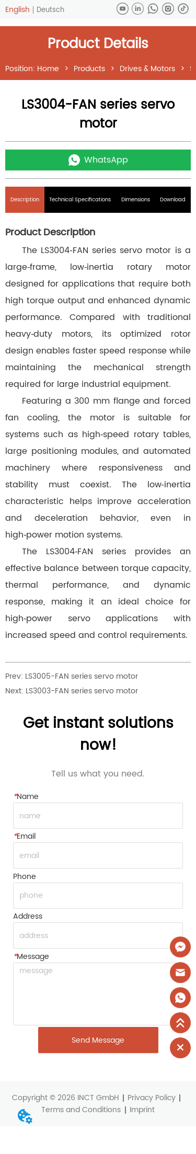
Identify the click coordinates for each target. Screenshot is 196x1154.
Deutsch (50, 10)
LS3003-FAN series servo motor (82, 691)
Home (48, 69)
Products (89, 69)
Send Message (98, 1040)
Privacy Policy (152, 1098)
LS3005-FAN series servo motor (81, 676)
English (17, 10)
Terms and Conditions (81, 1110)
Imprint (142, 1110)
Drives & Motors (147, 69)
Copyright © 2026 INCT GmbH (65, 1098)
